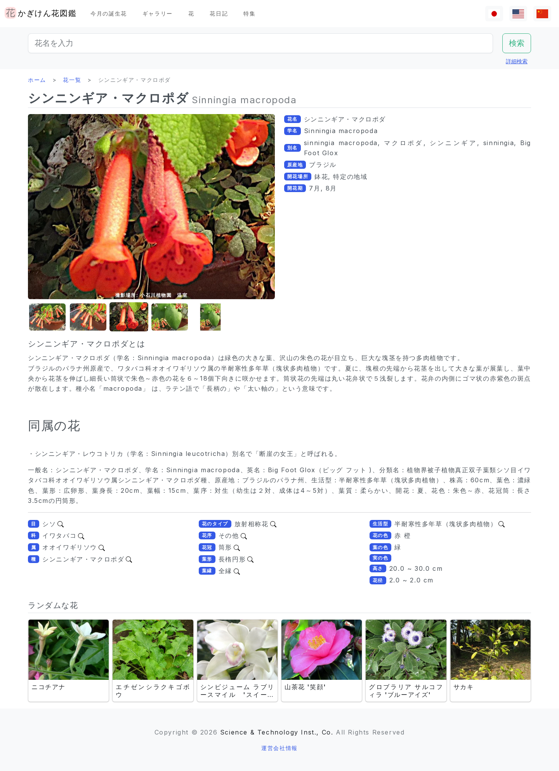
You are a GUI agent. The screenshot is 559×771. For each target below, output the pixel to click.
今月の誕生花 (108, 13)
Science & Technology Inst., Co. (276, 732)
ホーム (37, 79)
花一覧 (72, 79)
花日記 (219, 13)
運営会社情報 (279, 748)
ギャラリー (157, 13)
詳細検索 (517, 61)
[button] (47, 317)
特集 (249, 13)
